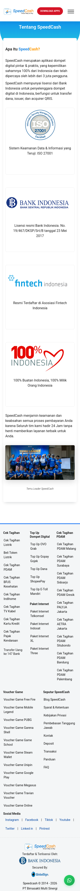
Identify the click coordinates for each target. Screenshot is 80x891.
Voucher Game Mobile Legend (18, 710)
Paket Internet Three (39, 651)
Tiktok (49, 820)
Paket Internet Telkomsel (39, 614)
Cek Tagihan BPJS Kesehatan (12, 582)
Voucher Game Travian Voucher (18, 795)
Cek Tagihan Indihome (12, 597)
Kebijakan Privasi (55, 715)
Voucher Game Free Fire (19, 699)
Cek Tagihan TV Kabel (12, 609)
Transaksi (50, 751)
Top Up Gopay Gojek (39, 559)
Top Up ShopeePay (37, 579)
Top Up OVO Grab (38, 546)
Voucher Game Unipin (18, 765)
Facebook (31, 820)
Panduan (49, 759)
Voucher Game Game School (18, 742)
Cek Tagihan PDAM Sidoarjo (65, 578)
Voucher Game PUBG (18, 720)
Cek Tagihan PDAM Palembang (65, 675)
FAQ (46, 767)
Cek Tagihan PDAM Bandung (65, 658)
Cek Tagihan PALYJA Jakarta (65, 607)
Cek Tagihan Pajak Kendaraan (12, 636)
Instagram (12, 820)
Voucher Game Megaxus (20, 785)
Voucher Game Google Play (18, 775)
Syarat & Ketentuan (56, 707)
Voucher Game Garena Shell (18, 730)
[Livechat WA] (69, 880)
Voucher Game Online (18, 805)
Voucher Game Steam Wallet (18, 755)
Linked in (27, 828)
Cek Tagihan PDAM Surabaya (65, 561)
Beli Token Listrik (10, 555)
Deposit (49, 743)
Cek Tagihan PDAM (12, 567)
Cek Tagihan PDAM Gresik (65, 592)
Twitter (10, 828)
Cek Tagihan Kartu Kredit (12, 621)
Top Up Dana (38, 569)
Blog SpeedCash (54, 699)
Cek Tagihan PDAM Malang (66, 546)
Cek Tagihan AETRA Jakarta (65, 624)
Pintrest (44, 828)
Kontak (48, 735)
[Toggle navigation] (71, 11)
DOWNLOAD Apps (50, 11)
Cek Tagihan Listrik (12, 542)
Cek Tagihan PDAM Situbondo (65, 641)
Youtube (65, 820)
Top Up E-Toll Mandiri (39, 591)
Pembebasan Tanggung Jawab (59, 725)
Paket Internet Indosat (39, 626)
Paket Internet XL (39, 638)
